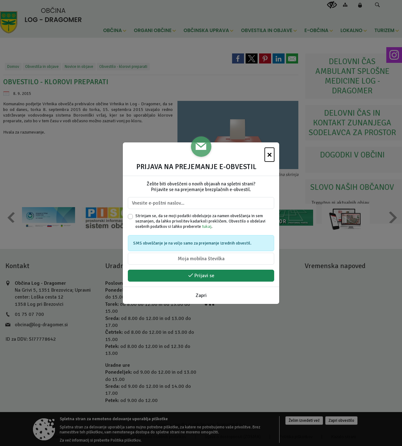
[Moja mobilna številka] (201, 259)
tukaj (206, 226)
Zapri (201, 295)
